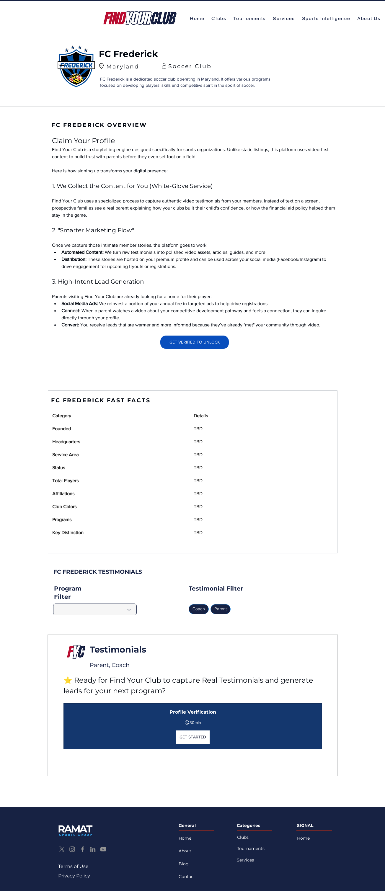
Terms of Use (73, 866)
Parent (220, 609)
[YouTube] (103, 849)
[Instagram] (72, 849)
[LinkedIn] (93, 849)
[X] (62, 849)
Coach (198, 609)
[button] (369, 18)
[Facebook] (82, 849)
